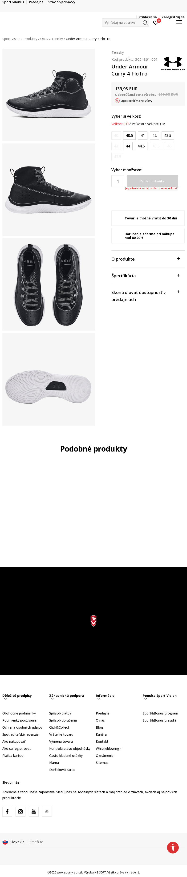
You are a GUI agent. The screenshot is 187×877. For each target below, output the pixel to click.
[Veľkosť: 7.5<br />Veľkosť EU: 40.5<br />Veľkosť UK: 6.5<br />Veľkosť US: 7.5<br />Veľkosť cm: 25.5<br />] (129, 135)
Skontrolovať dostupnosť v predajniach (145, 295)
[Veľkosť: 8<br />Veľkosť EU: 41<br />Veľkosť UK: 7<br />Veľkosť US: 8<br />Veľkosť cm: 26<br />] (142, 135)
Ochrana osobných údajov (22, 727)
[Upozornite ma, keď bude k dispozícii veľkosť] (116, 135)
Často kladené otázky (66, 755)
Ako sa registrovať (16, 748)
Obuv (44, 38)
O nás (100, 720)
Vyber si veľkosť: (126, 116)
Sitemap (102, 762)
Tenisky (57, 38)
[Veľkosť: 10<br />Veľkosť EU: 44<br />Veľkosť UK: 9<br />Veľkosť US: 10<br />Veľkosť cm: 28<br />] (128, 146)
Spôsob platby (60, 713)
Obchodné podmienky (19, 713)
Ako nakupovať (13, 741)
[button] (125, 22)
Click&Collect (59, 727)
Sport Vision (11, 38)
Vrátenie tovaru (61, 734)
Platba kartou (12, 755)
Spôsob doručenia (63, 720)
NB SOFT (100, 872)
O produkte (145, 258)
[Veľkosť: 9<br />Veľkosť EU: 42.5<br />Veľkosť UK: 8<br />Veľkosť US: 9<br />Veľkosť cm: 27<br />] (168, 135)
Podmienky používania (19, 720)
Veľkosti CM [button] (156, 124)
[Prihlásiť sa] (156, 22)
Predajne (103, 713)
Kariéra (101, 734)
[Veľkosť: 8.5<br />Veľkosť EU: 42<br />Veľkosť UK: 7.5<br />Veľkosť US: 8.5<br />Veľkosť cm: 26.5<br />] (154, 135)
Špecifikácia (145, 275)
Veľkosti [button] (138, 124)
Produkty (30, 38)
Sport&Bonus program (160, 713)
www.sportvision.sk (70, 872)
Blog (99, 727)
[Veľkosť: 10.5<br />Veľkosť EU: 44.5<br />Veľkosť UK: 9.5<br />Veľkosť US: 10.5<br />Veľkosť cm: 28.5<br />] (141, 146)
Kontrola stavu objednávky (69, 748)
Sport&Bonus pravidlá (159, 720)
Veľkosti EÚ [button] (120, 124)
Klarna (54, 762)
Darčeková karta (62, 769)
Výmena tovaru (61, 741)
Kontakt (102, 741)
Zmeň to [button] (36, 841)
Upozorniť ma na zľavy (136, 101)
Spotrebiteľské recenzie (20, 734)
